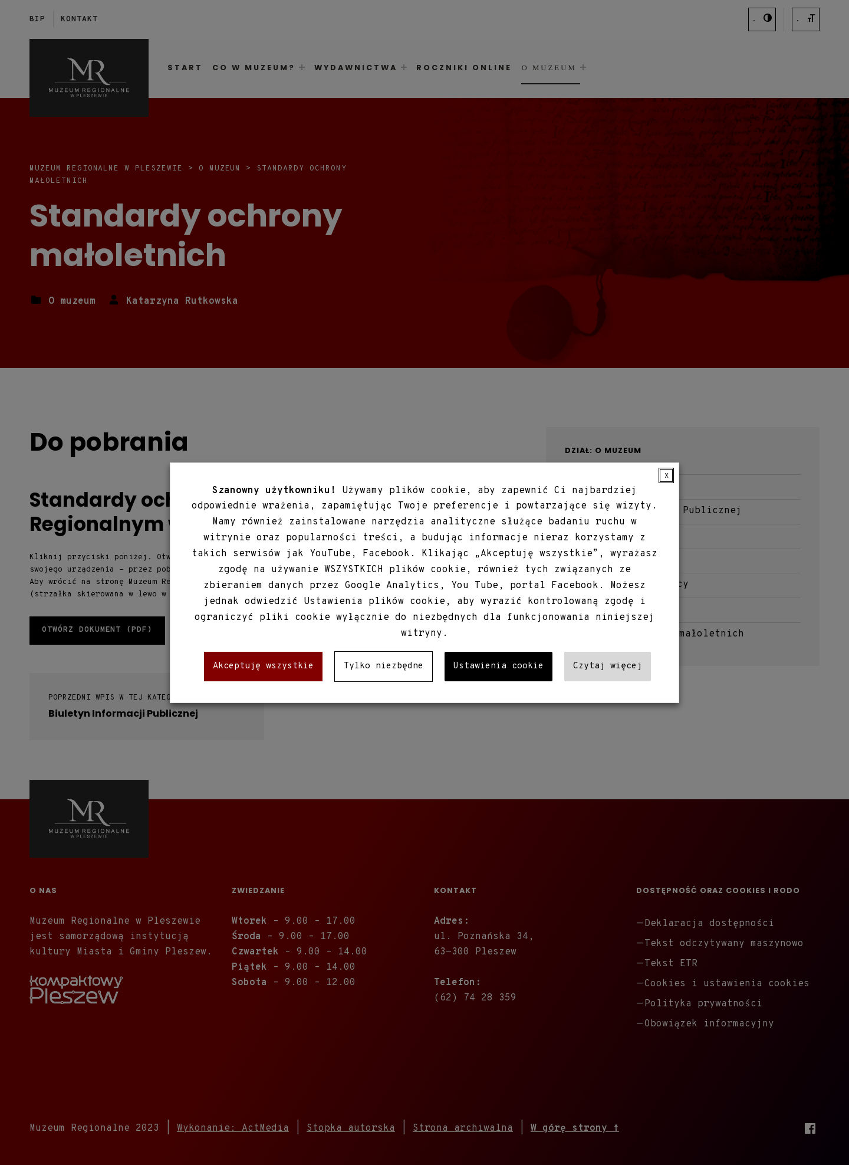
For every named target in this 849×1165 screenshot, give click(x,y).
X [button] (666, 475)
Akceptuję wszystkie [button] (263, 666)
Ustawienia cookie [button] (498, 666)
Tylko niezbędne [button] (383, 666)
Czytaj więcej (607, 666)
